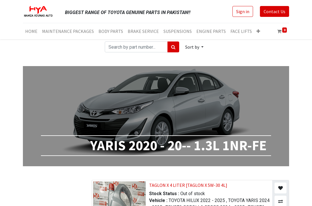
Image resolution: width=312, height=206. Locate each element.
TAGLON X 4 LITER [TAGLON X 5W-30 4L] (188, 185)
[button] (258, 31)
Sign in (242, 11)
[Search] (173, 46)
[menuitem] (31, 31)
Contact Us (274, 11)
